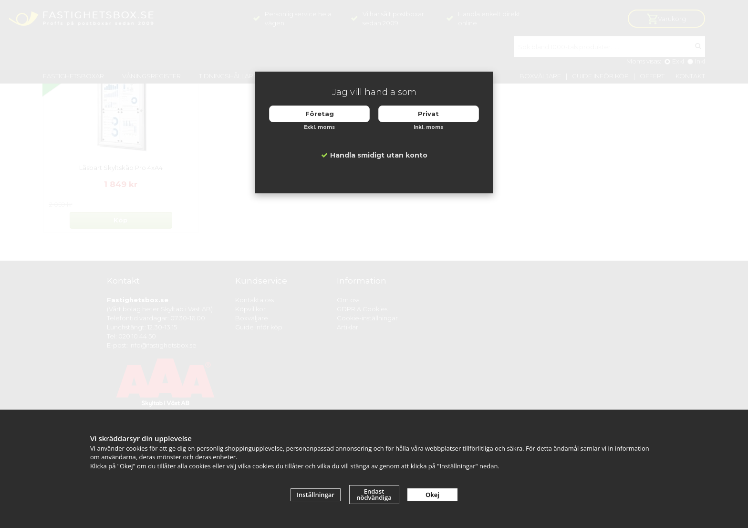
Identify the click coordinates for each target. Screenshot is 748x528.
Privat (428, 113)
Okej (432, 494)
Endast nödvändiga (374, 494)
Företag (319, 113)
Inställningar (315, 494)
